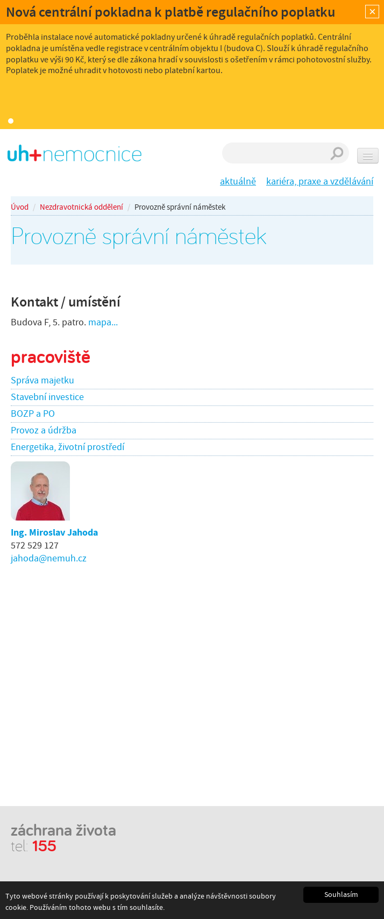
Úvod (20, 207)
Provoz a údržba (43, 430)
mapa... (103, 322)
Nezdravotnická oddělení (81, 207)
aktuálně (238, 181)
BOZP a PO (33, 414)
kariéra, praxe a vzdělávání (319, 181)
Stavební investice (47, 397)
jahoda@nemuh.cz (49, 558)
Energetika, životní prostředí (67, 447)
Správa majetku (42, 380)
